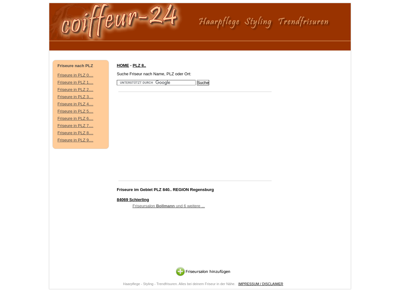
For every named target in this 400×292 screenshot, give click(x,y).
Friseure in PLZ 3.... (75, 96)
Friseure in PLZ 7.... (75, 125)
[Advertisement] (168, 44)
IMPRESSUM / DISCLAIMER (260, 284)
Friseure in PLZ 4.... (75, 104)
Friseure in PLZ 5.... (75, 111)
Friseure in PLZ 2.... (75, 89)
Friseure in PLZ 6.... (75, 118)
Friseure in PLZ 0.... (75, 75)
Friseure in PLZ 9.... (75, 140)
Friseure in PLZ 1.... (75, 82)
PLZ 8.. (139, 65)
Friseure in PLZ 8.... (75, 132)
